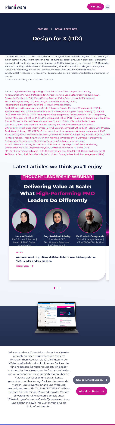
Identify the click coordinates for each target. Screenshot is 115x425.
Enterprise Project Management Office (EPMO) (29, 128)
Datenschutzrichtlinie (19, 411)
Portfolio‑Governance (61, 147)
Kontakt (96, 6)
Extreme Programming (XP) (19, 101)
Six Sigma (18, 121)
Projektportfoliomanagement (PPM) (24, 104)
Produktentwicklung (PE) (18, 131)
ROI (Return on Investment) (90, 151)
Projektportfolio (78, 114)
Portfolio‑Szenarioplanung (18, 144)
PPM (90, 114)
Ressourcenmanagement (57, 104)
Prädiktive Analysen (34, 137)
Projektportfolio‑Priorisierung (81, 144)
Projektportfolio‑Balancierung (49, 144)
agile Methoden (23, 91)
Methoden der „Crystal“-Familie (47, 94)
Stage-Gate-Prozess (99, 128)
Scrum (8, 121)
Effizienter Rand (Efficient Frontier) (75, 124)
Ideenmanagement (15, 111)
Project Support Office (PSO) (57, 118)
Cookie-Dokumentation (20, 415)
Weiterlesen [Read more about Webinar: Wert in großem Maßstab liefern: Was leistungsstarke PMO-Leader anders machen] (22, 266)
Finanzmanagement (15, 134)
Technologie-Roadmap (98, 118)
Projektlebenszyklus (39, 147)
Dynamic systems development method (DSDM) (30, 124)
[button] (54, 288)
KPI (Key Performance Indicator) (22, 151)
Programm (99, 114)
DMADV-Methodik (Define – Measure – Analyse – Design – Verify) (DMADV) (65, 111)
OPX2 (33, 114)
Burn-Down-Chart (60, 91)
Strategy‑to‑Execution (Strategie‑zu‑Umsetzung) (59, 141)
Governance (46, 131)
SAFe (107, 134)
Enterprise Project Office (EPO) (71, 128)
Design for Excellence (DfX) (19, 98)
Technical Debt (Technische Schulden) (38, 154)
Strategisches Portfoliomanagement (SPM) (81, 154)
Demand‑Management (90, 137)
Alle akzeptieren (89, 391)
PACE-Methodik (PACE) (17, 114)
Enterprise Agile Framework (79, 98)
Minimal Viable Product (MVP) (61, 137)
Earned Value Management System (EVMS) (46, 121)
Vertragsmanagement (87, 131)
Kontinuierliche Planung (17, 94)
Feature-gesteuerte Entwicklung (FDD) (55, 101)
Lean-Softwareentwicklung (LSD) (82, 94)
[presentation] (5, 228)
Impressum (39, 411)
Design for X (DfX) (66, 29)
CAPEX (35, 131)
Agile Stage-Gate (41, 91)
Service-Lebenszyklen (38, 134)
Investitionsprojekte (64, 131)
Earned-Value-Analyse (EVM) (49, 98)
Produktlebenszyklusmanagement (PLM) (26, 108)
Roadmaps (79, 118)
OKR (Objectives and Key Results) (57, 151)
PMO (102, 131)
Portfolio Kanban (13, 137)
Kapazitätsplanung (80, 91)
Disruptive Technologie (82, 121)
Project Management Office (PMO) (23, 118)
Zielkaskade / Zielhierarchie (19, 141)
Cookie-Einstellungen (89, 379)
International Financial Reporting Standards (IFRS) (76, 134)
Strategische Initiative (16, 147)
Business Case (81, 147)
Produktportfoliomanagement (53, 114)
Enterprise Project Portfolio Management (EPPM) (74, 108)
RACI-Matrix (11, 154)
